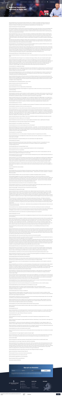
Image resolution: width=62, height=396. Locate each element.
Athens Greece (22, 384)
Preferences (29, 394)
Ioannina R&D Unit (23, 386)
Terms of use (33, 384)
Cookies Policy (24, 394)
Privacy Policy (34, 386)
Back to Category (50, 8)
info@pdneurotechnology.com (25, 387)
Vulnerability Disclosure (35, 387)
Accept (58, 394)
